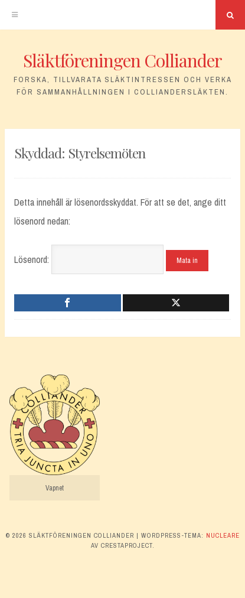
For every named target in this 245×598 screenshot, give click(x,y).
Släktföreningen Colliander (122, 60)
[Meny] (15, 15)
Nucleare (223, 535)
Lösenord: (89, 259)
